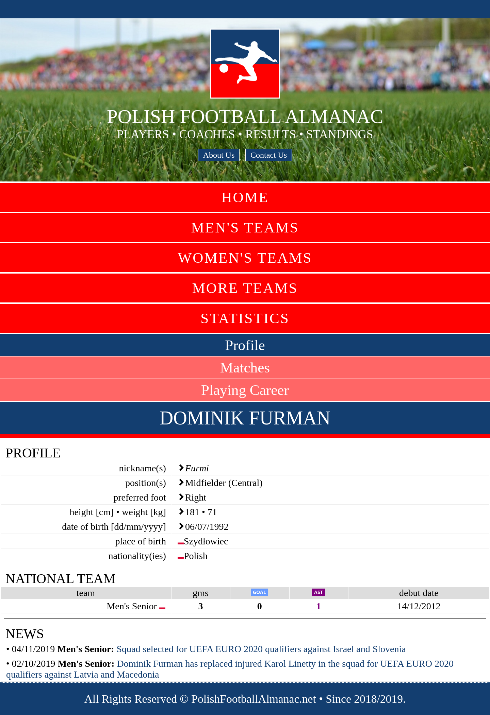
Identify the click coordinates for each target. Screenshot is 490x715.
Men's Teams (245, 228)
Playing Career (245, 390)
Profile (245, 345)
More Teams (245, 288)
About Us (219, 155)
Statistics (245, 318)
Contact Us (268, 155)
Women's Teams (245, 258)
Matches (245, 368)
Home (244, 197)
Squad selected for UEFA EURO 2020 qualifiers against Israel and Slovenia (261, 649)
